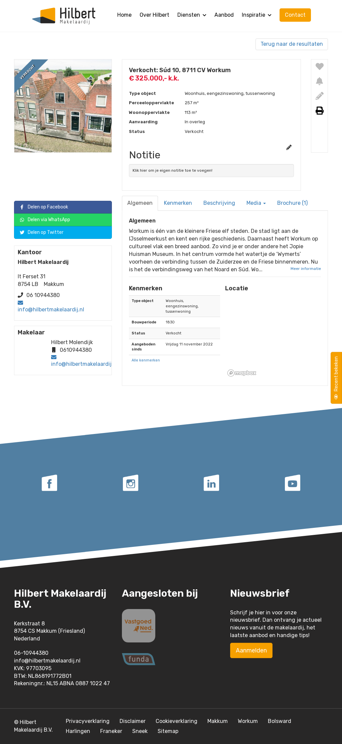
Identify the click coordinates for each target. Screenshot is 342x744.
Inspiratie (257, 15)
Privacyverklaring (88, 721)
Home (124, 15)
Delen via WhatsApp (44, 220)
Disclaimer (133, 721)
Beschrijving (219, 203)
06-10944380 (31, 653)
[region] (273, 337)
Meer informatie (306, 268)
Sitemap (168, 731)
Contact (295, 15)
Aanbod (224, 15)
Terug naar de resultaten (292, 44)
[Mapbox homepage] (241, 373)
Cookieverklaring (176, 721)
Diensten (191, 15)
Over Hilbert (154, 15)
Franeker (111, 731)
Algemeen (140, 203)
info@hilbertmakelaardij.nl (51, 309)
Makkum (217, 721)
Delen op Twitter (41, 232)
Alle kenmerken (146, 360)
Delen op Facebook (43, 207)
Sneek (140, 731)
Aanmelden (251, 650)
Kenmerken (178, 203)
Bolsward (279, 721)
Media (256, 203)
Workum (248, 721)
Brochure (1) (292, 203)
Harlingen (78, 731)
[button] (273, 337)
